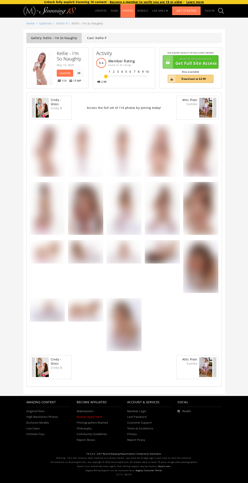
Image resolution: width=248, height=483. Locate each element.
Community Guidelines (92, 434)
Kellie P (61, 23)
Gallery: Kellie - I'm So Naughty (54, 38)
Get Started (186, 11)
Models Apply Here (89, 417)
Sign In (210, 10)
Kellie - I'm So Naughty (69, 56)
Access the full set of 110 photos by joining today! (124, 108)
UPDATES (101, 10)
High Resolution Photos (42, 417)
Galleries (45, 23)
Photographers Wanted (92, 422)
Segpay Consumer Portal (149, 470)
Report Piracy (136, 440)
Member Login (137, 411)
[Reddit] (184, 411)
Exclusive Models (37, 422)
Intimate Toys (35, 434)
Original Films (35, 411)
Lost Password (137, 417)
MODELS (142, 10)
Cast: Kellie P (96, 38)
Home (30, 23)
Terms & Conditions (140, 428)
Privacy (132, 434)
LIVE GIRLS (160, 10)
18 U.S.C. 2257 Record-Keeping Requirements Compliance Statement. (124, 453)
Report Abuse (86, 440)
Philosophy (84, 428)
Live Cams (33, 428)
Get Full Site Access (190, 61)
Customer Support (139, 422)
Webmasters (85, 411)
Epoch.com (164, 466)
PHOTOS (127, 10)
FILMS (114, 10)
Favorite (64, 73)
